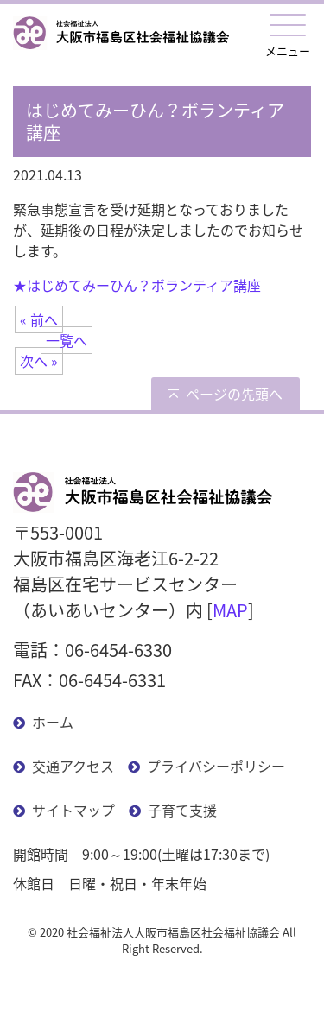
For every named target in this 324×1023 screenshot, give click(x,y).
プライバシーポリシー (216, 765)
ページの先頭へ (234, 393)
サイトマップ (73, 809)
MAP (230, 609)
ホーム (52, 721)
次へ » (39, 360)
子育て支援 (182, 809)
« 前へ (39, 319)
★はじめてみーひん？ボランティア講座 (137, 285)
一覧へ (66, 340)
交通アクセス (73, 765)
